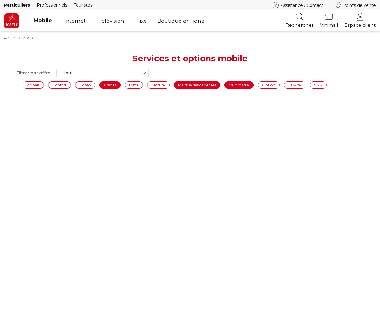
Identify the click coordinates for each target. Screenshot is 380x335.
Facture (158, 85)
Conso (85, 85)
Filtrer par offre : (34, 73)
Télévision (111, 21)
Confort (59, 85)
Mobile (43, 20)
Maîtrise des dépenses (197, 85)
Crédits (110, 85)
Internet (75, 21)
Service (294, 85)
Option (268, 85)
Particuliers (17, 5)
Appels (33, 85)
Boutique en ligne (181, 21)
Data (133, 85)
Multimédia (239, 85)
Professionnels (52, 5)
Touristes (83, 5)
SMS (318, 85)
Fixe (142, 21)
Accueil (10, 38)
